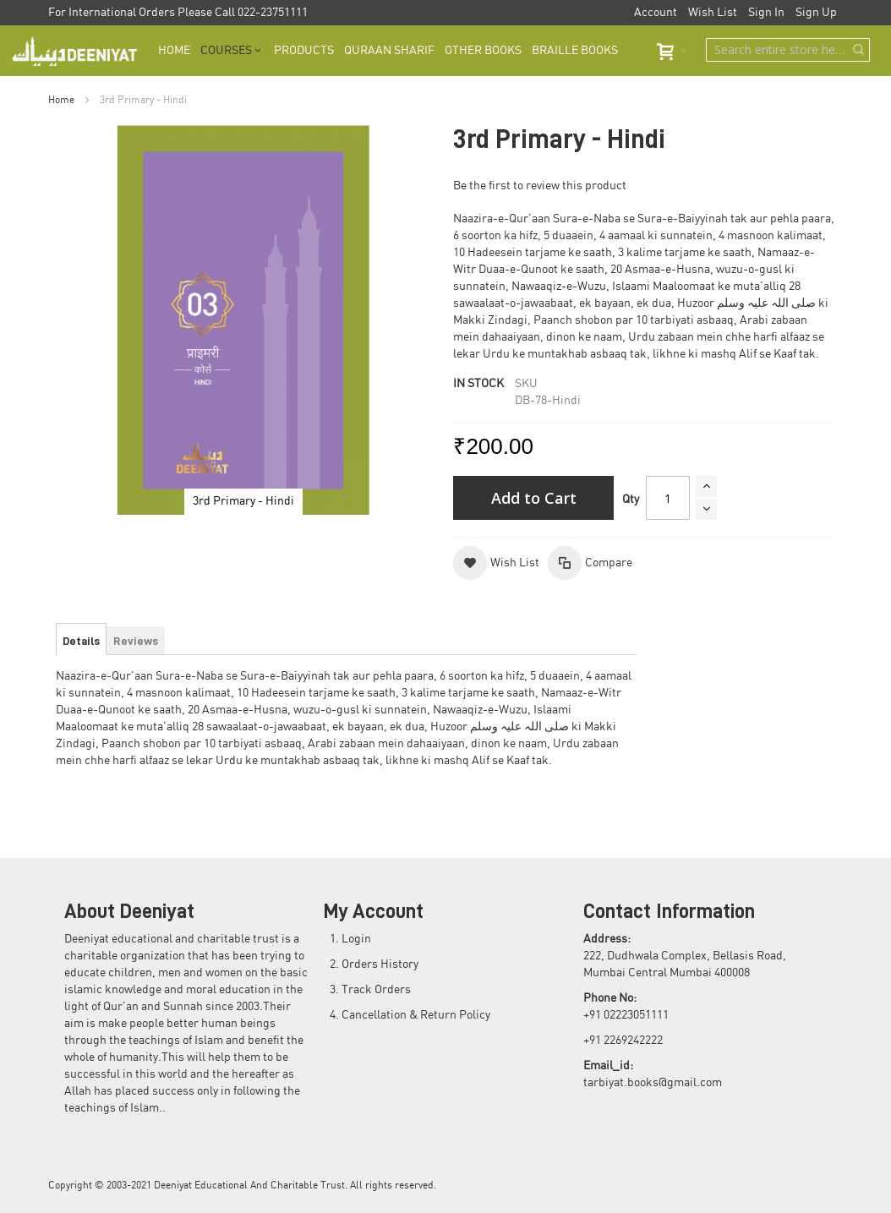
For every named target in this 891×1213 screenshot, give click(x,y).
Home (61, 100)
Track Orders (376, 990)
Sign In (766, 13)
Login (356, 939)
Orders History (380, 964)
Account (655, 13)
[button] (496, 563)
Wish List (712, 13)
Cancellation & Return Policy (416, 1015)
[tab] (81, 640)
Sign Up (816, 13)
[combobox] (788, 50)
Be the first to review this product (539, 186)
